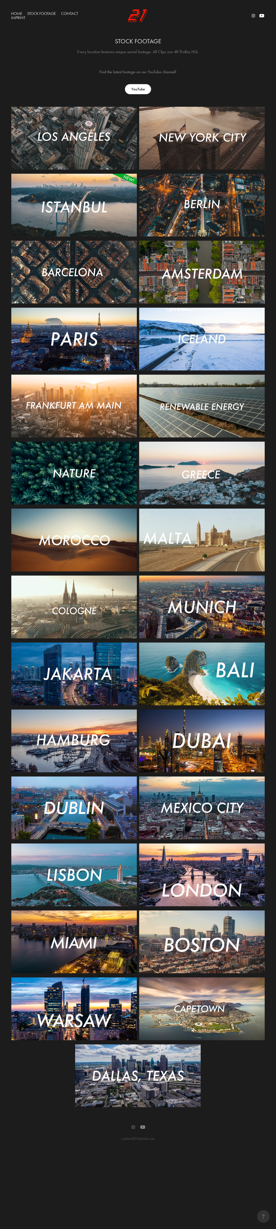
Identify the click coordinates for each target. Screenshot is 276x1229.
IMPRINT (18, 17)
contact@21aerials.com (138, 1138)
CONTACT (69, 13)
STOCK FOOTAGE (41, 13)
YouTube (138, 89)
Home (16, 13)
